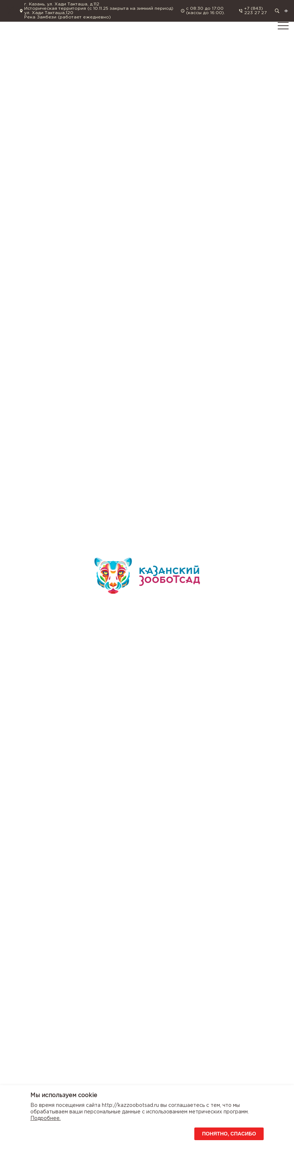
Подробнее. (45, 1118)
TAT (9, 13)
